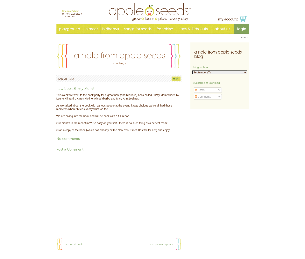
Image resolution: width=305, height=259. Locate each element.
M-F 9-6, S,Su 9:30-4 (72, 14)
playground (69, 29)
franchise (165, 29)
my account (228, 19)
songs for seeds (138, 29)
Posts (200, 90)
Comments (203, 96)
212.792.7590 (68, 16)
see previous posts (161, 244)
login (241, 29)
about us (222, 29)
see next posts (74, 244)
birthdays (111, 29)
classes (91, 29)
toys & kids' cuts (193, 29)
